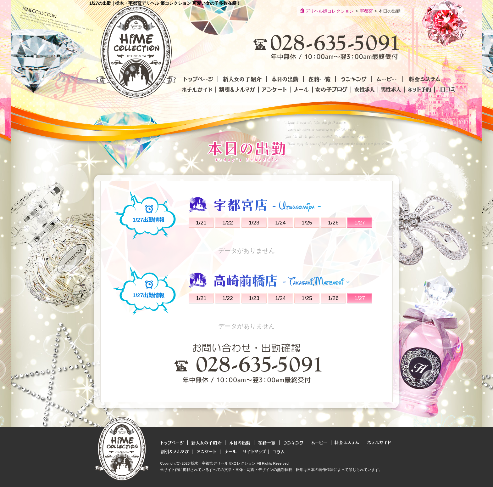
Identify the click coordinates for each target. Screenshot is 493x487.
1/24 (280, 222)
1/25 (307, 222)
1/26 (333, 222)
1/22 (227, 222)
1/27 (359, 222)
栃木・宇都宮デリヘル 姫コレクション (223, 463)
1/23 (254, 222)
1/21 (201, 222)
